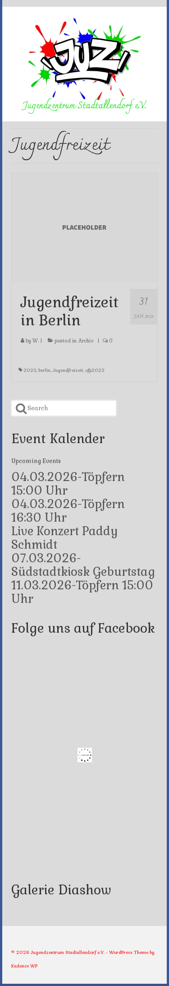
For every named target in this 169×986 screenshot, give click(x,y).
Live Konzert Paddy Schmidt (64, 537)
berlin (44, 370)
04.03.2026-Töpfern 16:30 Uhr (68, 510)
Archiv (86, 341)
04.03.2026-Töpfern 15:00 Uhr (68, 483)
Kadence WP (24, 966)
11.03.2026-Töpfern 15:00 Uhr (82, 592)
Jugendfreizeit (68, 370)
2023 (29, 370)
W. (35, 341)
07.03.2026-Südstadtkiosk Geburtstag (83, 565)
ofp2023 (94, 370)
